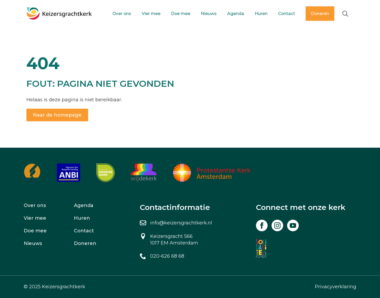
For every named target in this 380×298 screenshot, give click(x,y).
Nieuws (209, 13)
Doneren (320, 13)
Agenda (235, 13)
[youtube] (293, 225)
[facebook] (262, 225)
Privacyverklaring (335, 287)
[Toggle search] (345, 13)
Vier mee (151, 13)
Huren (261, 13)
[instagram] (277, 225)
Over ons (121, 13)
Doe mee (180, 13)
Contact (286, 13)
